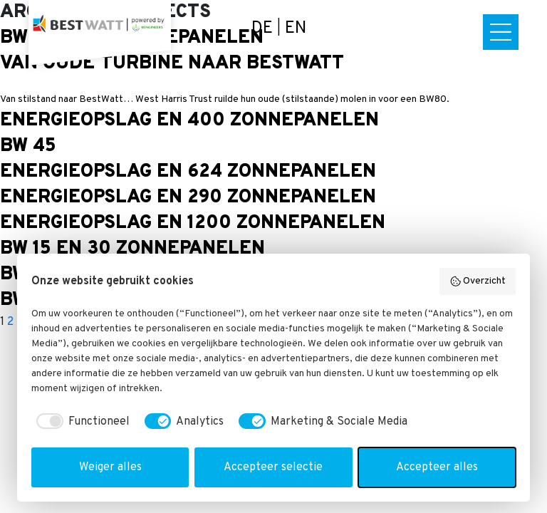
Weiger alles (110, 467)
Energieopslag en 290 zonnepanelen (188, 197)
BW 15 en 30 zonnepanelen (132, 249)
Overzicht (477, 281)
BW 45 (28, 146)
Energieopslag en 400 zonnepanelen (189, 121)
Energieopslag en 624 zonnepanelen (188, 172)
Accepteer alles (437, 467)
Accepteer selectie (273, 467)
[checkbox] (80, 421)
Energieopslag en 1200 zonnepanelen (192, 223)
